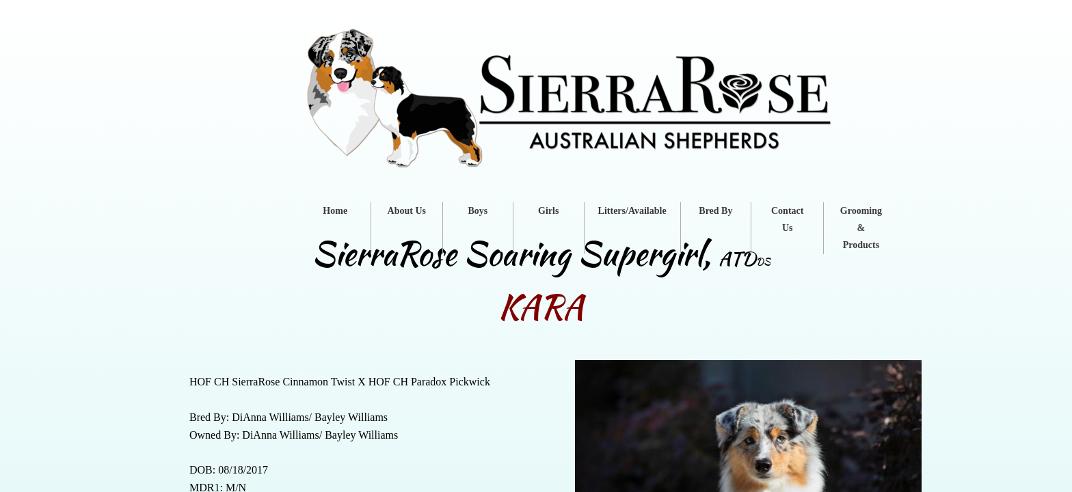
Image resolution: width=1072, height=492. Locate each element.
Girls (548, 211)
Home (335, 211)
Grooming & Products (861, 228)
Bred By (715, 211)
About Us (407, 211)
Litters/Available (632, 211)
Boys (477, 211)
